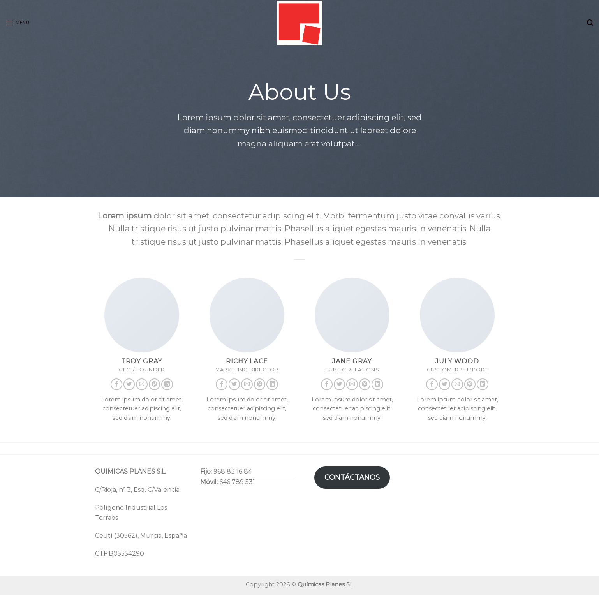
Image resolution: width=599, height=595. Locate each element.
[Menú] (17, 23)
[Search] (590, 22)
